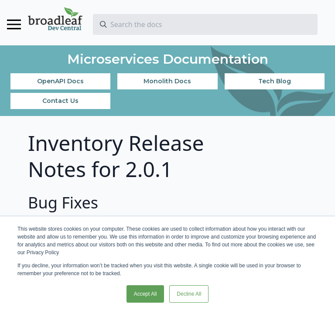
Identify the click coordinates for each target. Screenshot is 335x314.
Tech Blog (274, 81)
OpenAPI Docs (60, 81)
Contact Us (60, 101)
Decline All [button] (189, 294)
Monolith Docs (167, 81)
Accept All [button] (145, 294)
